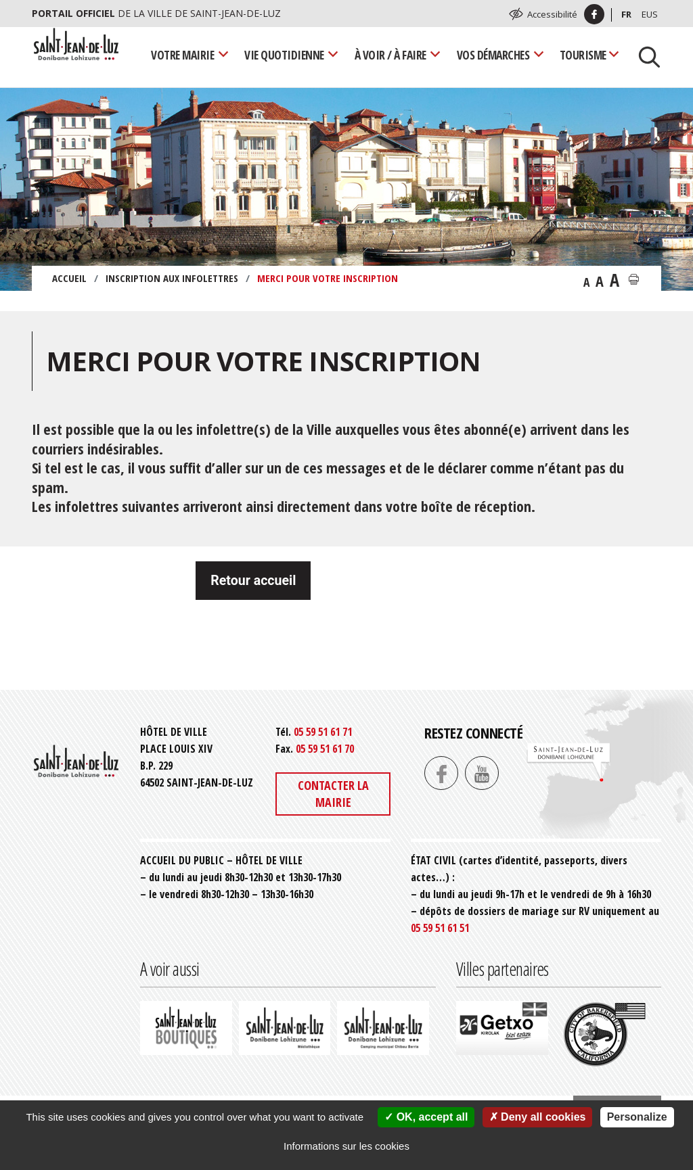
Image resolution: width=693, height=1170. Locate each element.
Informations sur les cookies (346, 1146)
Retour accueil (253, 580)
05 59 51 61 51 (440, 927)
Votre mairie (182, 55)
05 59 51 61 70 (325, 748)
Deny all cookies (537, 1117)
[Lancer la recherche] (644, 55)
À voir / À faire (390, 55)
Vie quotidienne (284, 55)
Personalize (637, 1117)
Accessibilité (552, 14)
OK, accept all (426, 1117)
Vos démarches (493, 55)
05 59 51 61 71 (323, 731)
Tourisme (583, 55)
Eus (650, 14)
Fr (626, 14)
